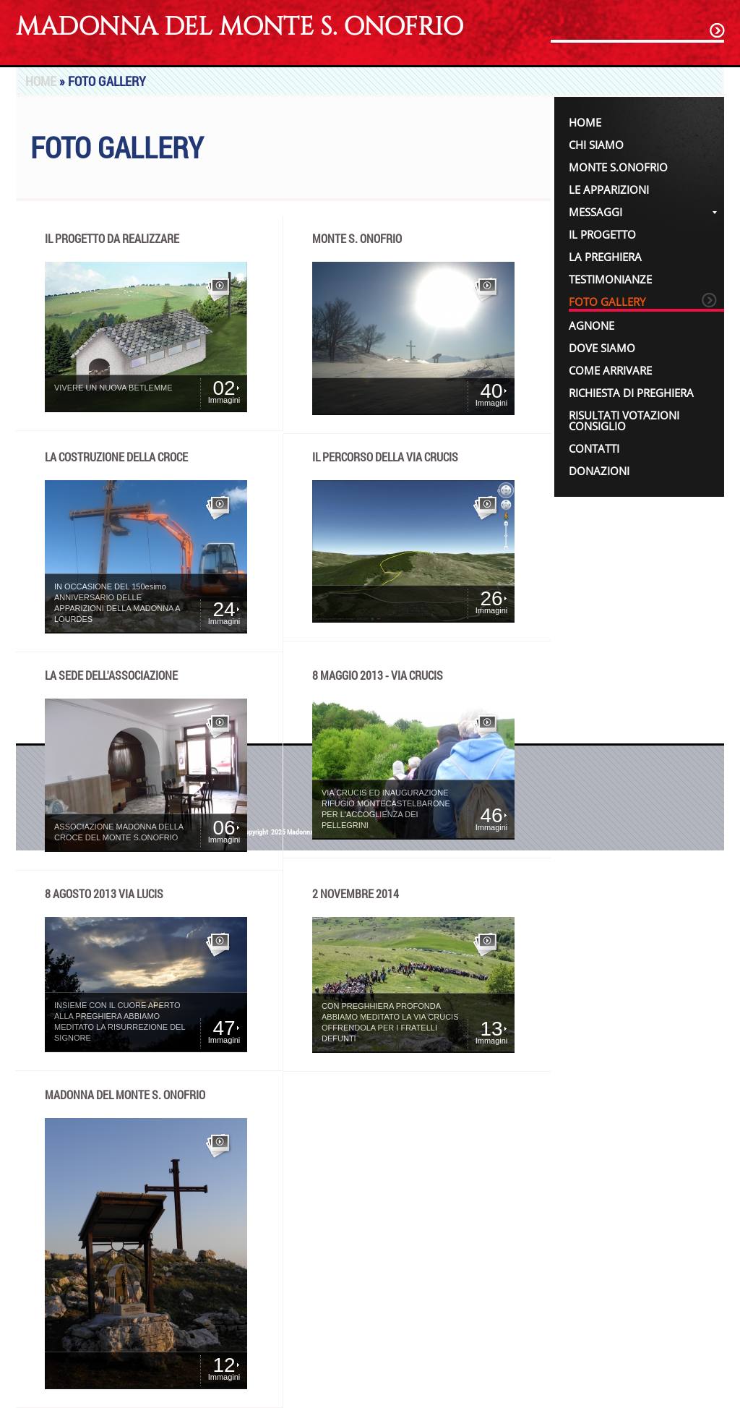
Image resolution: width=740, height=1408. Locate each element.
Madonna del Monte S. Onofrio (239, 27)
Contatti (594, 448)
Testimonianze (610, 279)
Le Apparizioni (609, 189)
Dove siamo (602, 348)
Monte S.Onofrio (618, 167)
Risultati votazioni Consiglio (624, 420)
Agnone (591, 325)
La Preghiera (605, 256)
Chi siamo (596, 144)
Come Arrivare (610, 370)
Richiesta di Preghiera (631, 392)
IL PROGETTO (602, 234)
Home (40, 81)
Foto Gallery (607, 301)
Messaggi (643, 212)
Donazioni (599, 471)
